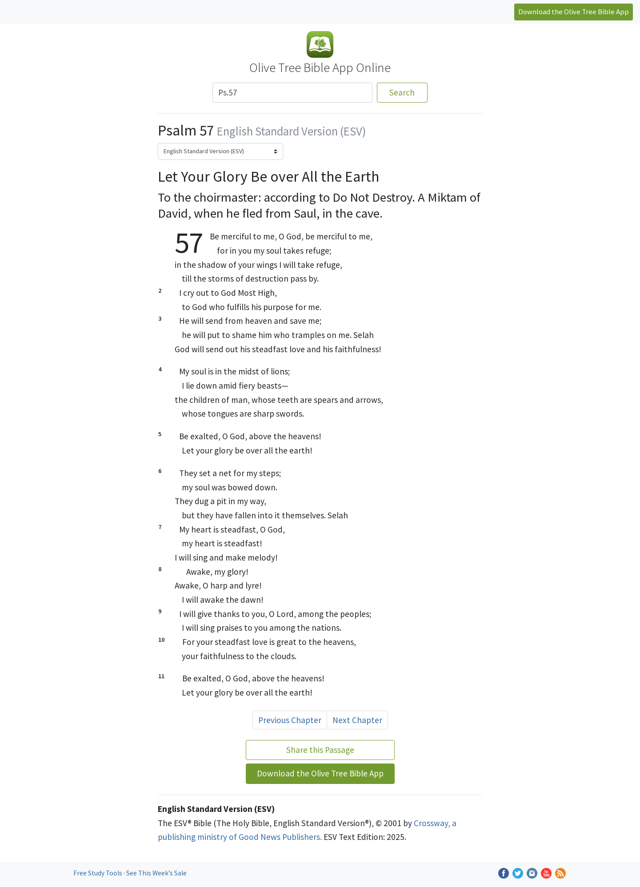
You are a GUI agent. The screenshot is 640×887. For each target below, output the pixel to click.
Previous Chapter (289, 720)
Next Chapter (357, 720)
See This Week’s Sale (156, 873)
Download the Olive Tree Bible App (573, 11)
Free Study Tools (98, 873)
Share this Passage (320, 749)
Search (402, 92)
